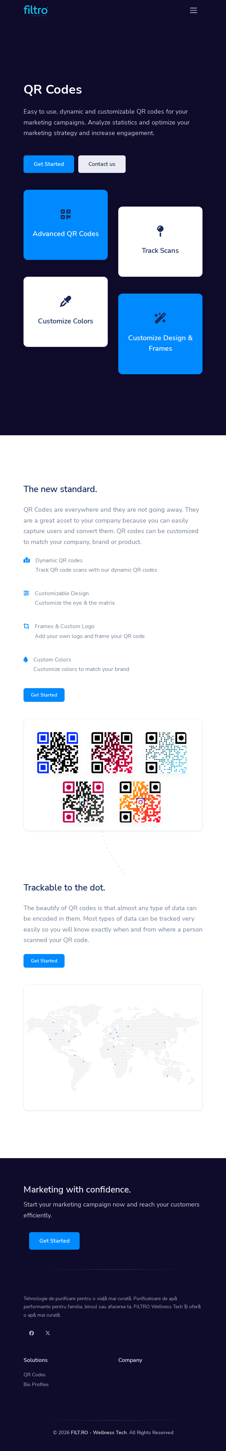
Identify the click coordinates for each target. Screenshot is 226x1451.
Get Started (49, 164)
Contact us (101, 164)
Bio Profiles (36, 1384)
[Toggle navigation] (193, 10)
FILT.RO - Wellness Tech (99, 1432)
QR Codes (35, 1374)
